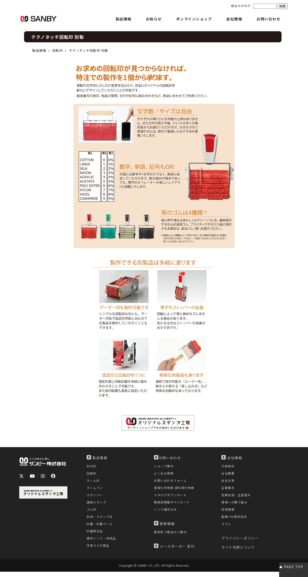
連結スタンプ (97, 505)
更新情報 (164, 527)
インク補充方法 (166, 513)
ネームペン (95, 490)
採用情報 (228, 513)
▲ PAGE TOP (291, 566)
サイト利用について (238, 552)
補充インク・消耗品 (102, 544)
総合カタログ (241, 6)
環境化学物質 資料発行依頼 (175, 490)
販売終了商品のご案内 (171, 536)
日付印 (92, 466)
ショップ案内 (164, 466)
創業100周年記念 (235, 521)
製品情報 (39, 50)
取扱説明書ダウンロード (173, 505)
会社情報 (231, 457)
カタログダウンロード (171, 497)
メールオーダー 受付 (174, 550)
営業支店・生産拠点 (237, 497)
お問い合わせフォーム (171, 482)
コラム (226, 528)
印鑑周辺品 (95, 536)
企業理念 (228, 490)
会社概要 (228, 474)
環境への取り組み (235, 505)
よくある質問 (164, 474)
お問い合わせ (167, 457)
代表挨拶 (228, 466)
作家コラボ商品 (99, 552)
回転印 (57, 50)
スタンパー (95, 497)
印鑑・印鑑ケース (100, 528)
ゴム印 (92, 513)
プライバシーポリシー (240, 543)
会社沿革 (228, 482)
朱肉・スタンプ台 (101, 521)
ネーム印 (94, 482)
